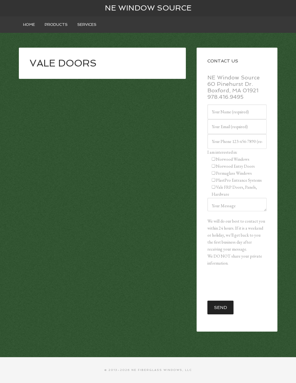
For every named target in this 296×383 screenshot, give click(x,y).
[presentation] (248, 283)
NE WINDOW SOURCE (148, 7)
